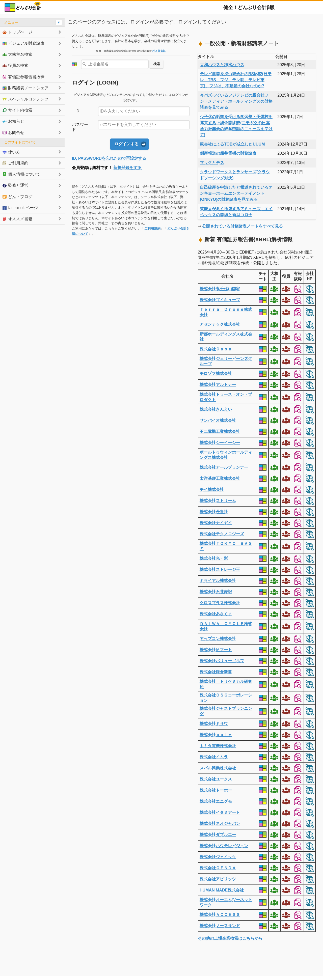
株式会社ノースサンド (220, 926)
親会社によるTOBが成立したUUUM (232, 144)
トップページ (17, 32)
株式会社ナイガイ (216, 523)
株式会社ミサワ (214, 723)
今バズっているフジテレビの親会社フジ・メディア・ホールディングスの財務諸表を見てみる (236, 101)
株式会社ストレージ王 (220, 569)
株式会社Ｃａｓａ (216, 349)
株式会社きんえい (216, 409)
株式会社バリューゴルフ (222, 661)
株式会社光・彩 (214, 558)
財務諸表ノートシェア (25, 88)
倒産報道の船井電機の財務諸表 (228, 153)
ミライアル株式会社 (218, 580)
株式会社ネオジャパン (220, 823)
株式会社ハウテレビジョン (224, 846)
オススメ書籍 (17, 218)
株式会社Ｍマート (216, 650)
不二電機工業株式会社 (220, 431)
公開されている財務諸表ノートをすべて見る (242, 226)
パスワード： (80, 127)
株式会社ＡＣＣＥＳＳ (220, 914)
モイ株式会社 (212, 489)
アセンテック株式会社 (220, 324)
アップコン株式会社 (218, 638)
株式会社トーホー (216, 790)
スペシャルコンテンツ (25, 99)
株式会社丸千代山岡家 (220, 289)
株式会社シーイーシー (220, 442)
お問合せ (13, 132)
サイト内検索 (17, 110)
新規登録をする (127, 167)
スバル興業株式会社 (218, 768)
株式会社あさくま (216, 614)
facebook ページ (20, 207)
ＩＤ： (78, 111)
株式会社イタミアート (220, 812)
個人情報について (21, 174)
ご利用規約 (152, 228)
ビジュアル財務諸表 (23, 43)
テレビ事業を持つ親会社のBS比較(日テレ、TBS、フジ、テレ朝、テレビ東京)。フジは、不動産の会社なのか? (236, 80)
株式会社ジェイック (218, 857)
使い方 (11, 152)
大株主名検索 (17, 54)
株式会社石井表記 (216, 592)
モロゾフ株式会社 (216, 373)
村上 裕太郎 (159, 50)
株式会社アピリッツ (218, 879)
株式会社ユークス (216, 779)
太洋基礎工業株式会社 (220, 478)
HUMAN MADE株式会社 (222, 890)
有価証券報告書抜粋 (23, 76)
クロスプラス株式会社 (220, 603)
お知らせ (13, 121)
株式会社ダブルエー (218, 834)
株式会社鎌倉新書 (216, 672)
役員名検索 (15, 65)
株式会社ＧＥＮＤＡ (218, 868)
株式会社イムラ (214, 757)
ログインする (126, 144)
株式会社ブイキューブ (220, 300)
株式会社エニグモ (216, 801)
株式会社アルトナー (218, 384)
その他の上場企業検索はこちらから (230, 938)
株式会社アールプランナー (224, 467)
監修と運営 (15, 185)
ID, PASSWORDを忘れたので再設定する (109, 158)
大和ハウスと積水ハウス (222, 65)
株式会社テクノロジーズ (222, 534)
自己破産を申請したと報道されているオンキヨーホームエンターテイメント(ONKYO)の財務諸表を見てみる (236, 193)
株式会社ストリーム (218, 500)
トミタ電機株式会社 (218, 746)
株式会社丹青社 (214, 512)
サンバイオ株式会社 (218, 420)
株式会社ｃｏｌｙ (216, 735)
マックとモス (212, 162)
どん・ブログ (17, 196)
